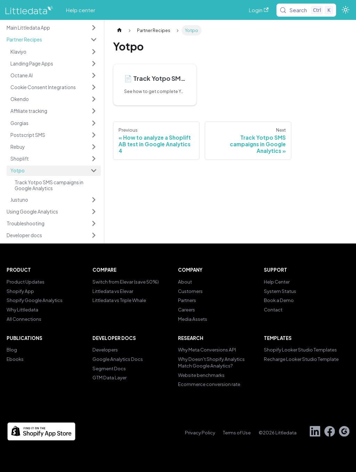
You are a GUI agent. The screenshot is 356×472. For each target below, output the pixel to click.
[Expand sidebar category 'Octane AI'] (93, 75)
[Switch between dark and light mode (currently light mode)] (345, 10)
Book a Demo (279, 300)
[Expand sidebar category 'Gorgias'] (93, 123)
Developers (105, 350)
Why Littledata (22, 309)
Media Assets (192, 319)
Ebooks (15, 359)
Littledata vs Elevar (112, 291)
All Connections (24, 319)
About (185, 282)
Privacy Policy (200, 432)
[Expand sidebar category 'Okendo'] (93, 99)
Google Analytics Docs (117, 359)
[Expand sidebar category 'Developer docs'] (93, 235)
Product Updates (25, 282)
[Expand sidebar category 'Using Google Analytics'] (93, 211)
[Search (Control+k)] (306, 10)
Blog (12, 350)
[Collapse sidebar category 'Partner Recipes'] (93, 39)
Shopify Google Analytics (35, 300)
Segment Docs (109, 368)
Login (259, 10)
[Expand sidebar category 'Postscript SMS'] (93, 135)
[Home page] (119, 30)
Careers (186, 309)
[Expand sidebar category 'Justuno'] (93, 199)
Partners (187, 300)
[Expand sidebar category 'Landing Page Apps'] (93, 63)
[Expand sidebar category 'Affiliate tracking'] (93, 111)
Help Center (277, 282)
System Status (280, 291)
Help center (80, 10)
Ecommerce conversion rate (209, 384)
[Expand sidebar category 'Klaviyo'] (93, 51)
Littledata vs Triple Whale (119, 300)
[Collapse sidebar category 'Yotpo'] (93, 170)
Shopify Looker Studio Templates (300, 350)
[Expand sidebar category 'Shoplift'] (93, 158)
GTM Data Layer (109, 377)
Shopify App (20, 291)
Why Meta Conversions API (207, 350)
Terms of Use (237, 432)
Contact (273, 309)
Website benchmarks (201, 375)
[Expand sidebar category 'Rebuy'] (93, 146)
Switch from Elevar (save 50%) (125, 282)
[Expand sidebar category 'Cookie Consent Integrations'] (93, 87)
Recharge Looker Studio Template (301, 359)
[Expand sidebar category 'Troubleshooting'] (93, 223)
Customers (190, 291)
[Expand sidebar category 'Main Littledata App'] (93, 28)
